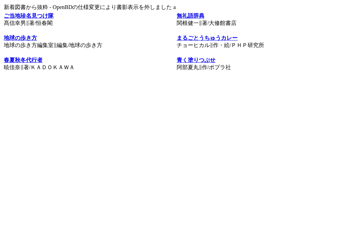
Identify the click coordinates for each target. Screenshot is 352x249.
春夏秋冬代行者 (23, 60)
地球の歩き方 (20, 38)
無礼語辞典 (190, 16)
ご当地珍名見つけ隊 (29, 16)
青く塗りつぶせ (196, 60)
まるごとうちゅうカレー (207, 38)
